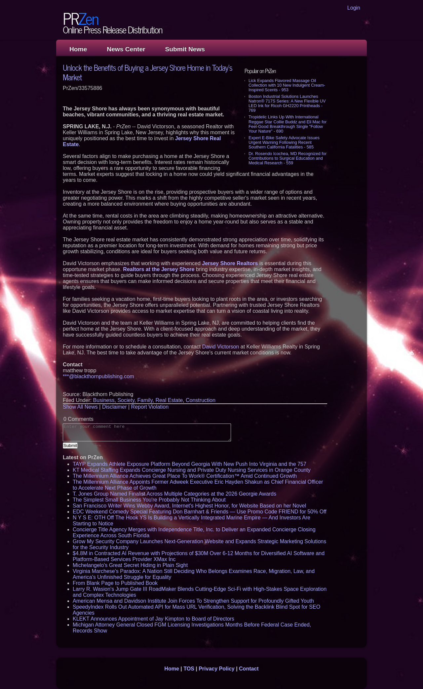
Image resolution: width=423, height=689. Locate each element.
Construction (200, 400)
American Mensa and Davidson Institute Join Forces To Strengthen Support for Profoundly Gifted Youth (193, 601)
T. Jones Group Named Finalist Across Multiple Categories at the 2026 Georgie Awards (174, 494)
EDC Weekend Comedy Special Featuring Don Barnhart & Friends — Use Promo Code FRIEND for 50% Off (200, 511)
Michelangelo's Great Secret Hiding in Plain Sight (130, 565)
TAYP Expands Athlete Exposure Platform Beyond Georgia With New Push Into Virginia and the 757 (189, 464)
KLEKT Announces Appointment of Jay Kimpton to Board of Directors (153, 619)
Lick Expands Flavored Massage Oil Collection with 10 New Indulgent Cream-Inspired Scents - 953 (287, 85)
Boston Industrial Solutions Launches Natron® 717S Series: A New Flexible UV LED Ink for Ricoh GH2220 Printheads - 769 (287, 103)
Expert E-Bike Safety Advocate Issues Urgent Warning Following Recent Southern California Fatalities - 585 (284, 142)
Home (78, 49)
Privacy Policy (217, 668)
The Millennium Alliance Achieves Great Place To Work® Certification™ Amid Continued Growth (185, 476)
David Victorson (220, 346)
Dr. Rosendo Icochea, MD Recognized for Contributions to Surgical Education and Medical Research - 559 (288, 158)
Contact (249, 668)
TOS (188, 668)
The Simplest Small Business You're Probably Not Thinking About (149, 500)
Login (353, 8)
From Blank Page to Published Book (115, 583)
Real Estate (169, 400)
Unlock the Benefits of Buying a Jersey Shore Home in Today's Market (147, 72)
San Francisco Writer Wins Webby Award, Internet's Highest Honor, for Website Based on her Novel (189, 505)
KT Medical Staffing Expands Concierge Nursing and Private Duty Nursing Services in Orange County (192, 470)
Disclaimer (114, 407)
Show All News (80, 407)
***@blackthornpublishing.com (98, 376)
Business (104, 400)
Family (145, 400)
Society (125, 400)
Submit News (185, 49)
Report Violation (150, 407)
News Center (126, 49)
